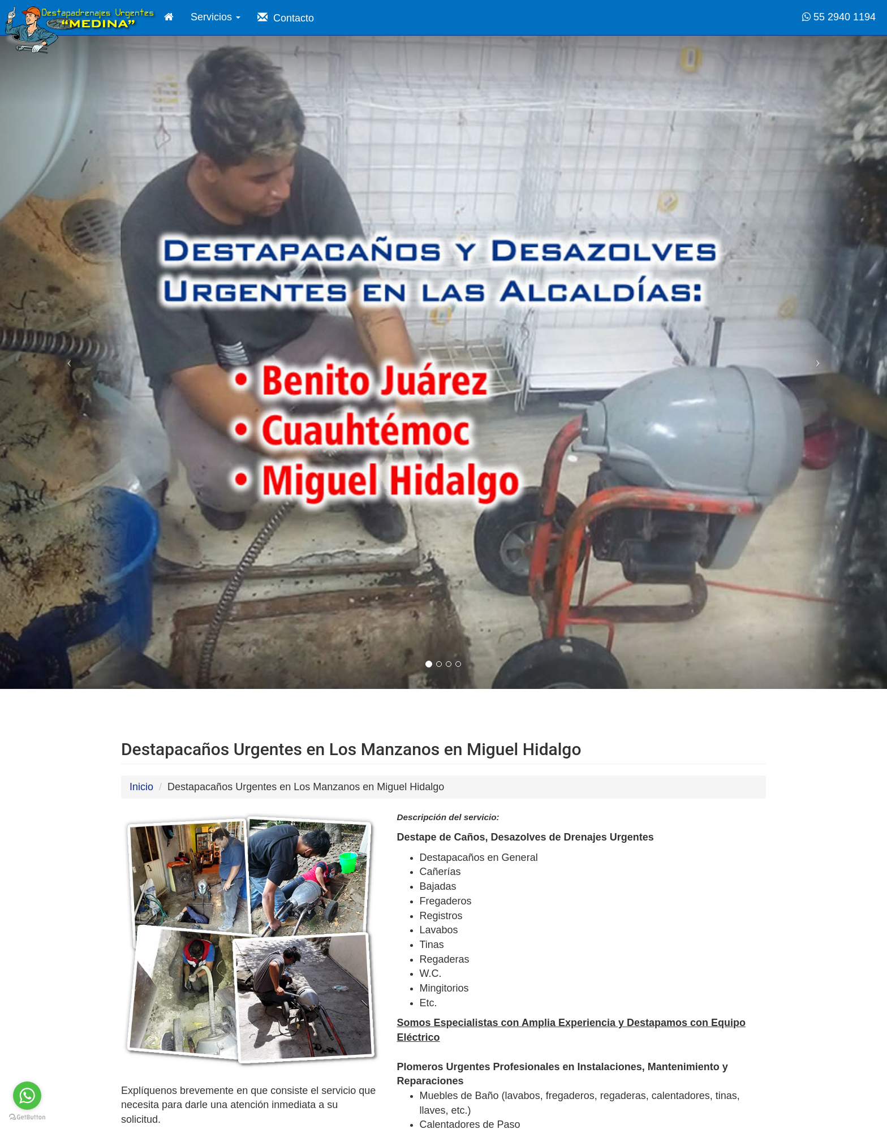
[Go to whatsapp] (27, 1095)
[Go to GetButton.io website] (27, 1117)
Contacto (285, 18)
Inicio (141, 786)
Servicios (215, 17)
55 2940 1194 (839, 17)
